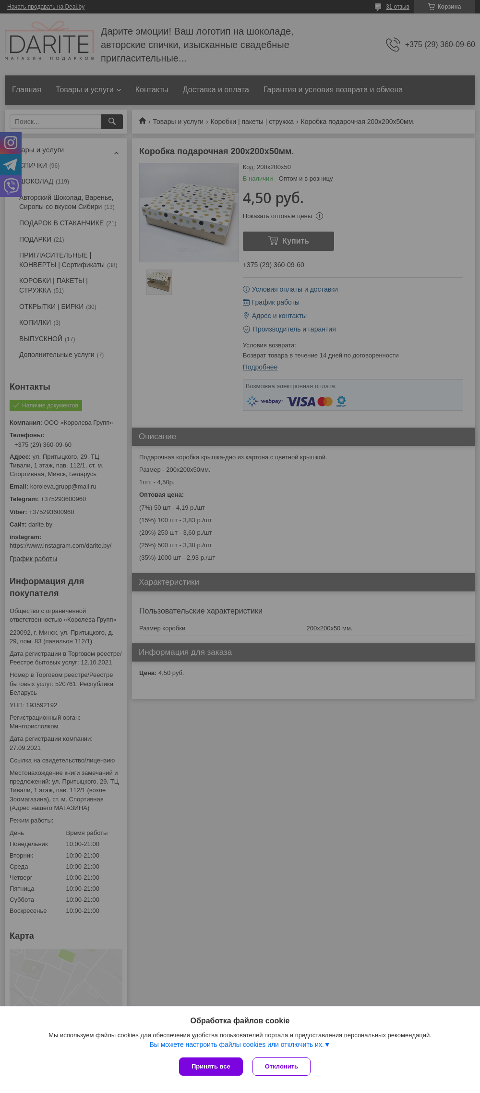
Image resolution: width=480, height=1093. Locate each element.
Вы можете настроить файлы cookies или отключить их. (236, 1044)
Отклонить (281, 1066)
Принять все (211, 1066)
